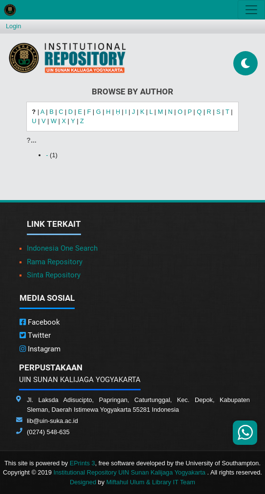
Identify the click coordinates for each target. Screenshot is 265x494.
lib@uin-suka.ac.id (52, 420)
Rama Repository (54, 261)
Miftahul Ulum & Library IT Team (150, 482)
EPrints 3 (82, 463)
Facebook (40, 322)
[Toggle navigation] (251, 9)
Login (13, 26)
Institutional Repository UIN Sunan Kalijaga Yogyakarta (130, 472)
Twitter (35, 335)
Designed (83, 482)
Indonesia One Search (62, 248)
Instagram (40, 349)
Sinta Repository (54, 275)
